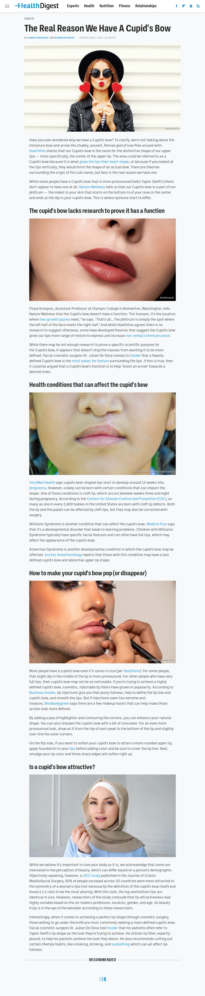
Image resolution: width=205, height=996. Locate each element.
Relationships (146, 6)
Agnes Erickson (38, 37)
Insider (135, 355)
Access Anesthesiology (63, 554)
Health (89, 6)
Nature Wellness (92, 187)
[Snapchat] (191, 7)
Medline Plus (156, 524)
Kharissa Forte (64, 37)
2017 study (91, 875)
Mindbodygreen (56, 703)
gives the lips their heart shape (104, 161)
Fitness (124, 6)
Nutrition (106, 6)
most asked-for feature (90, 361)
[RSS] (198, 7)
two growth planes (55, 319)
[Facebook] (177, 7)
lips (72, 748)
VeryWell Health (42, 482)
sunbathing (121, 944)
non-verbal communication (148, 335)
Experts (73, 6)
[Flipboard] (184, 7)
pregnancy (37, 488)
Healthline (37, 150)
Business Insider (42, 692)
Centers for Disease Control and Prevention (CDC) (126, 498)
